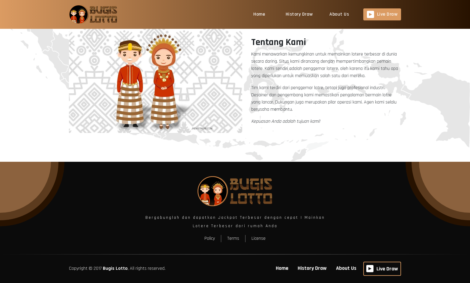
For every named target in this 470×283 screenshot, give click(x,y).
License (258, 238)
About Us (339, 14)
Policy (209, 238)
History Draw (299, 14)
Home (259, 14)
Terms (233, 238)
